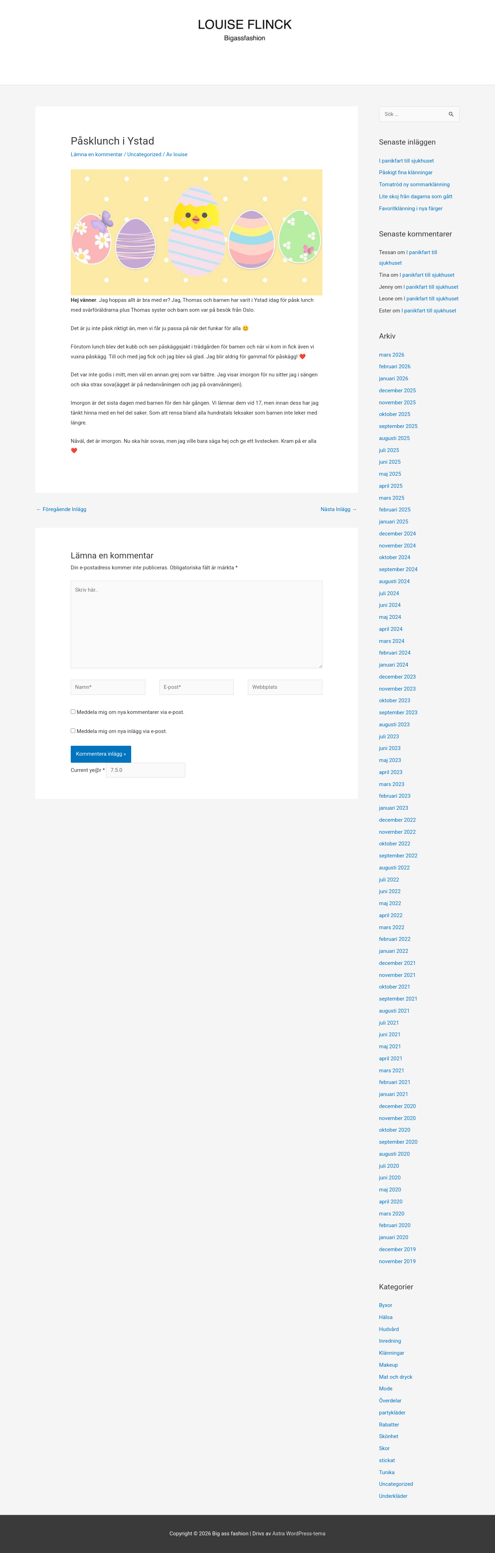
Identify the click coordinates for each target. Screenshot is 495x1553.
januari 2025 (393, 521)
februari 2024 (394, 653)
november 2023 (397, 689)
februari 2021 (394, 1082)
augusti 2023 (394, 724)
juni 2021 (390, 1034)
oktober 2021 (394, 987)
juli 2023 (389, 736)
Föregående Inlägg (61, 509)
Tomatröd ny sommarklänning (414, 184)
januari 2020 (393, 1237)
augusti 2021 (394, 1011)
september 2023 (398, 712)
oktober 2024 (394, 557)
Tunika (387, 1472)
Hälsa (385, 1317)
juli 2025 (389, 450)
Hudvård (389, 1329)
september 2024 (398, 569)
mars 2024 (391, 641)
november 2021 (397, 975)
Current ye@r (88, 770)
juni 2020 (390, 1177)
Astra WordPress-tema (298, 1533)
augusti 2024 (394, 581)
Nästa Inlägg (339, 509)
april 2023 (390, 772)
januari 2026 (393, 378)
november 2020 (397, 1118)
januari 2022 (393, 951)
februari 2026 (394, 366)
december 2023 (397, 677)
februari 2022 (394, 939)
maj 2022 (390, 903)
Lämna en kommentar (96, 154)
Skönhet (388, 1436)
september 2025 (398, 426)
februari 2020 (394, 1225)
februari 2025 (394, 509)
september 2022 (398, 855)
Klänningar (391, 1353)
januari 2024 (393, 665)
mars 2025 (391, 498)
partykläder (392, 1413)
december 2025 (397, 390)
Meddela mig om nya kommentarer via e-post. (131, 712)
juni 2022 (390, 891)
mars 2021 (391, 1070)
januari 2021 (393, 1094)
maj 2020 (390, 1189)
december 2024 (397, 534)
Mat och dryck (395, 1377)
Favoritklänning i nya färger (411, 208)
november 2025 (397, 402)
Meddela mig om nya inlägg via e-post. (122, 731)
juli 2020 (389, 1166)
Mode (385, 1388)
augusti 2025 (394, 438)
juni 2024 (390, 605)
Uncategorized (144, 154)
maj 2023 (390, 760)
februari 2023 (394, 796)
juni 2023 (390, 748)
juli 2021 (389, 1023)
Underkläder (393, 1496)
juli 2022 (389, 880)
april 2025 (390, 486)
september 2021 (398, 999)
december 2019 (397, 1249)
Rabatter (389, 1425)
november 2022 (397, 832)
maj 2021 (390, 1046)
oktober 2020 (394, 1130)
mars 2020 (391, 1214)
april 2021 (390, 1058)
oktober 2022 (394, 843)
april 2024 (390, 629)
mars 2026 (391, 355)
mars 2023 (391, 784)
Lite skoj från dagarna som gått (416, 196)
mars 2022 (391, 927)
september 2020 (398, 1142)
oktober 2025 (394, 414)
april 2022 (390, 915)
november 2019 (397, 1261)
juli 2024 (389, 593)
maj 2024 (390, 617)
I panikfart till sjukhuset (406, 161)
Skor (384, 1448)
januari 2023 (393, 808)
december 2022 (397, 820)
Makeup (388, 1365)
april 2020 (390, 1202)
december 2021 (397, 963)
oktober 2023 (394, 700)
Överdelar (390, 1400)
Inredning (390, 1341)
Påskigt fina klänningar (406, 172)
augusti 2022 (394, 868)
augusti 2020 (394, 1154)
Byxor (385, 1305)
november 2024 (397, 546)
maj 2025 (390, 474)
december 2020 (397, 1106)
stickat (387, 1460)
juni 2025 (390, 462)
